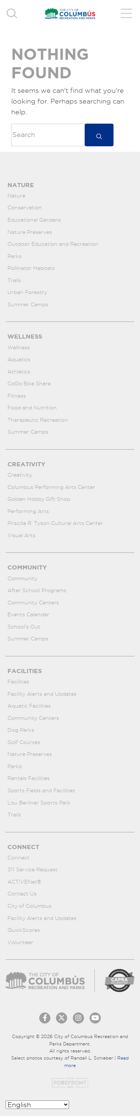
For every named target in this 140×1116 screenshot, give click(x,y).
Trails (14, 280)
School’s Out (23, 627)
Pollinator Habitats (31, 268)
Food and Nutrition (32, 408)
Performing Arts (28, 511)
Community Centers (33, 603)
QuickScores (23, 930)
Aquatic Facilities (29, 706)
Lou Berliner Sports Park (39, 803)
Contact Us (22, 894)
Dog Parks (20, 730)
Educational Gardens (34, 220)
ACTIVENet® (24, 882)
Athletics (18, 372)
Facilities (18, 682)
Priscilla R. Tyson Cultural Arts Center (55, 523)
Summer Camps (27, 304)
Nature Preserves (29, 232)
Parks (14, 256)
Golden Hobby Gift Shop (38, 499)
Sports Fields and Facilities (41, 790)
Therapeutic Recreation (37, 420)
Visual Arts (21, 535)
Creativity (19, 475)
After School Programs (36, 590)
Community (22, 578)
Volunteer (20, 942)
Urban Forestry (27, 292)
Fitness (16, 396)
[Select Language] (37, 1104)
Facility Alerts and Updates (42, 694)
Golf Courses (23, 742)
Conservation (24, 208)
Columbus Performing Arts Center (51, 487)
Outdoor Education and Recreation (52, 244)
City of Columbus (29, 906)
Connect (18, 858)
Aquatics (18, 359)
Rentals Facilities (28, 778)
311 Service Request (32, 869)
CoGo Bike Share (29, 383)
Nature (16, 196)
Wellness (18, 347)
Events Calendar (28, 614)
